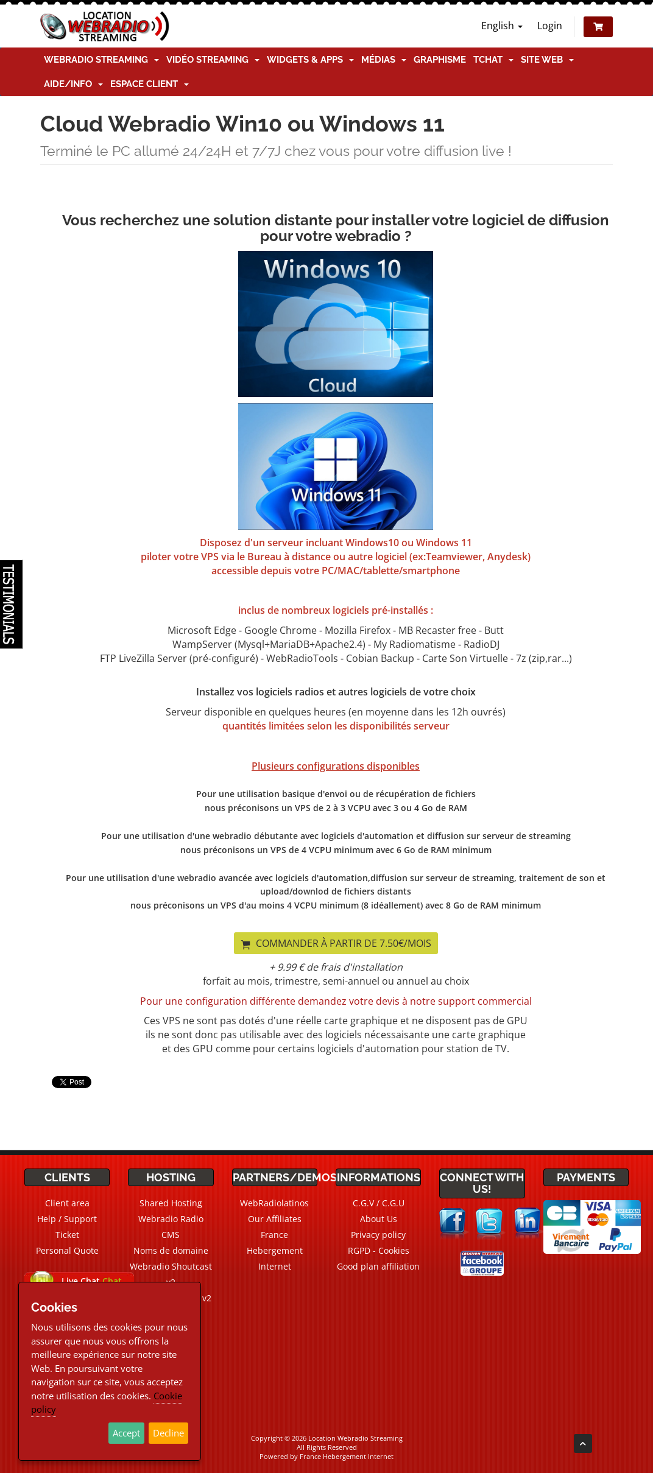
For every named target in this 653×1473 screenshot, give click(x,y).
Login (549, 25)
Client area (67, 1203)
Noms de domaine (170, 1250)
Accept (126, 1433)
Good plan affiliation (378, 1266)
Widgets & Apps (310, 59)
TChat (493, 59)
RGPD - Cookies (378, 1250)
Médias (383, 59)
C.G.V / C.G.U (378, 1203)
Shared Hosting (170, 1203)
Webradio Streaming (101, 59)
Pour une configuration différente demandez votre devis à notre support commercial (336, 1001)
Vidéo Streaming (212, 59)
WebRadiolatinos (274, 1203)
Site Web (547, 59)
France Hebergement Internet (275, 1250)
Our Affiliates (275, 1219)
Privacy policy (378, 1234)
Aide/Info (73, 84)
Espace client (149, 84)
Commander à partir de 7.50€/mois (336, 943)
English (502, 25)
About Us (378, 1219)
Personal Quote (67, 1250)
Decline (168, 1433)
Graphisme (440, 59)
